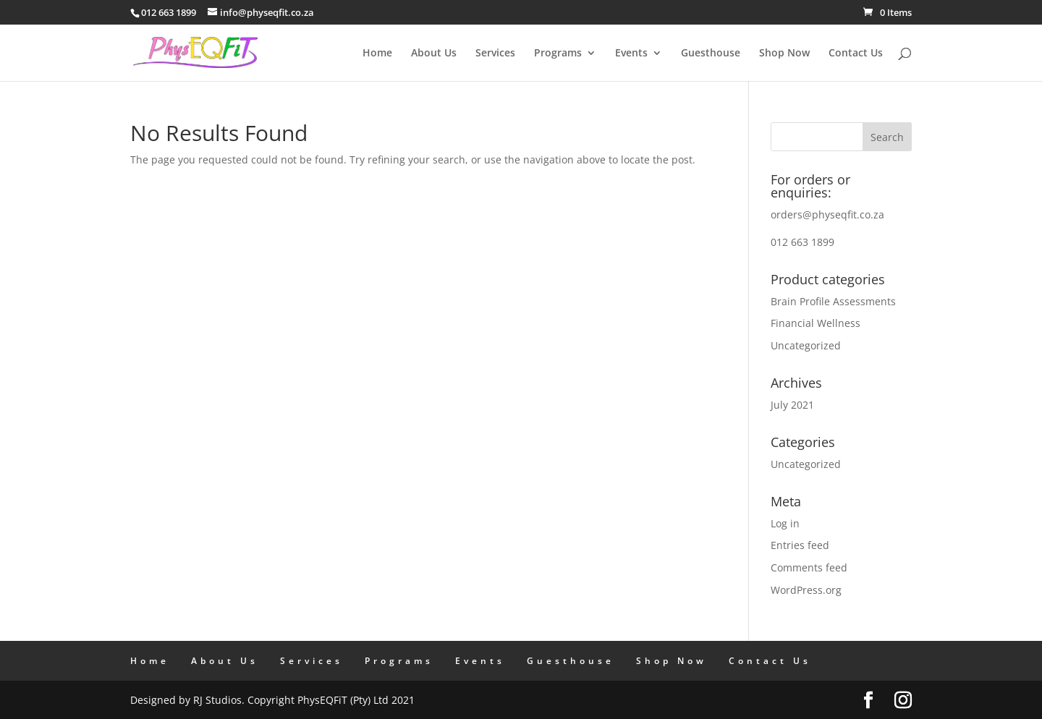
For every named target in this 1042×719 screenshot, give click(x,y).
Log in (785, 523)
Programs (558, 53)
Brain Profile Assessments (833, 301)
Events (631, 53)
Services (495, 53)
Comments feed (809, 567)
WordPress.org (806, 590)
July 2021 (792, 405)
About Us (434, 53)
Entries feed (800, 545)
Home (377, 53)
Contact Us (856, 53)
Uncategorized (806, 345)
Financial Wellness (815, 323)
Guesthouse (710, 53)
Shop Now (784, 53)
